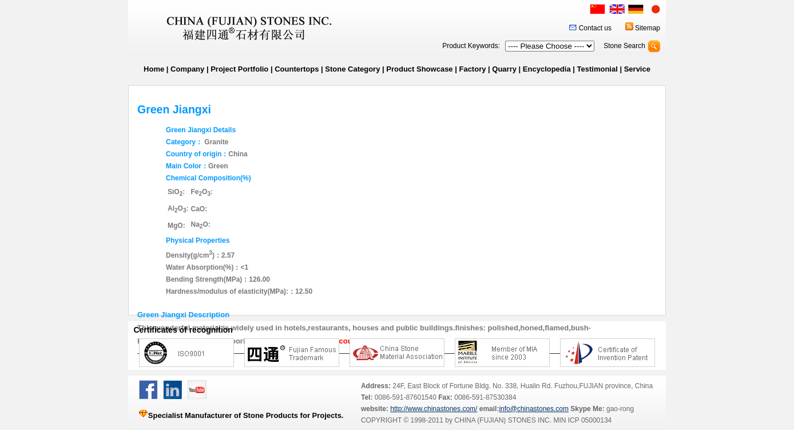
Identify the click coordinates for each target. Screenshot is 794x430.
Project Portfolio (239, 69)
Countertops (297, 69)
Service (637, 69)
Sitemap (647, 28)
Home (154, 69)
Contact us (595, 28)
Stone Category (352, 69)
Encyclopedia (547, 69)
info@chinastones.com (534, 409)
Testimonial (597, 69)
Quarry (504, 69)
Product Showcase (419, 69)
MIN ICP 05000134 (581, 420)
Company (187, 69)
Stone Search (624, 46)
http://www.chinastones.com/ (433, 409)
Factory (472, 69)
